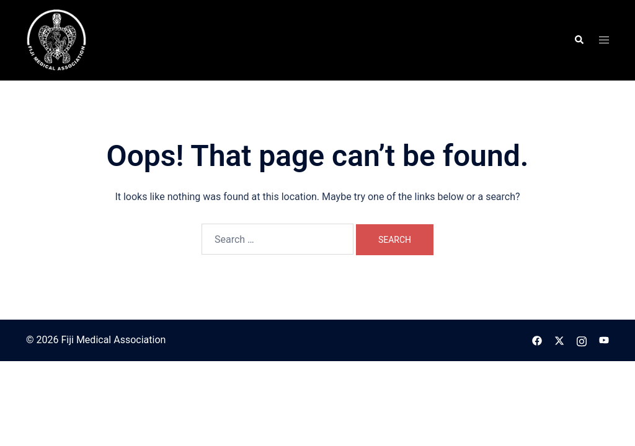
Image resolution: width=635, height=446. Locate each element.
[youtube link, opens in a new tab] (604, 340)
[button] (579, 40)
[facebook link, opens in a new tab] (537, 340)
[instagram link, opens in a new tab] (582, 340)
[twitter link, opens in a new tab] (559, 340)
